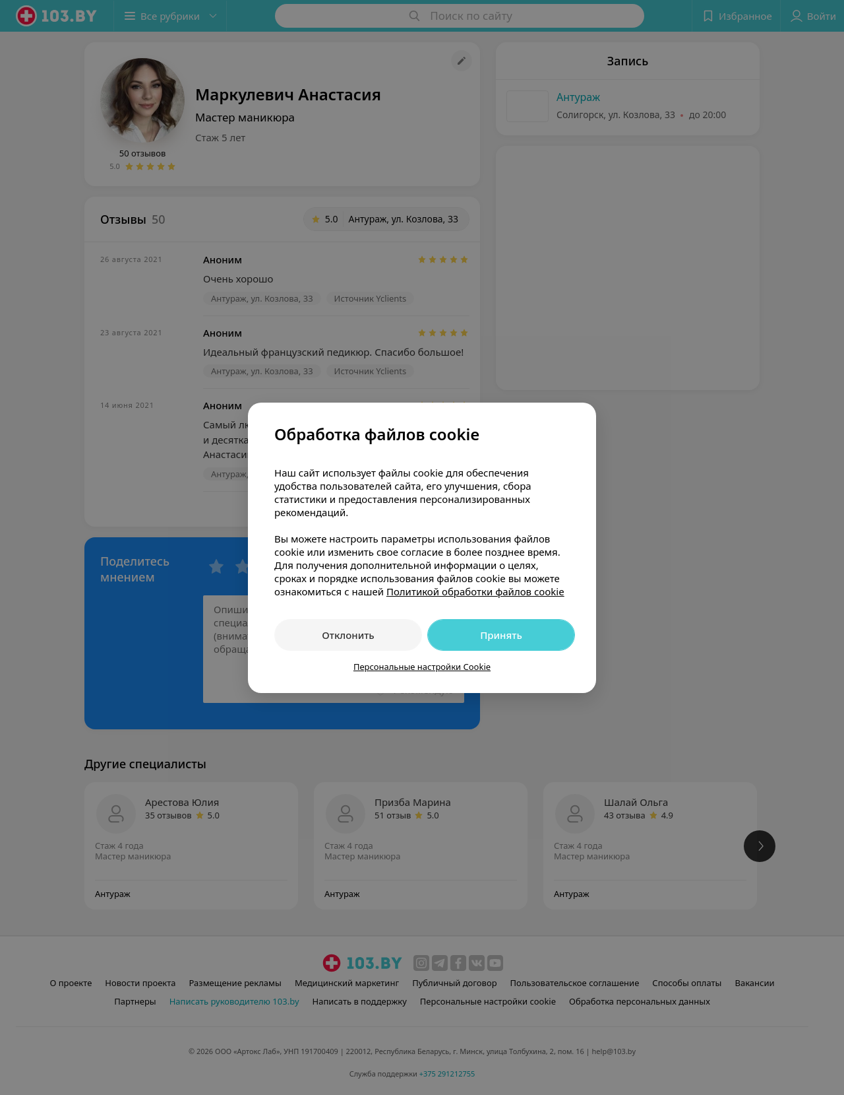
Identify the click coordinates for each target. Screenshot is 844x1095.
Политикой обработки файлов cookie (475, 591)
